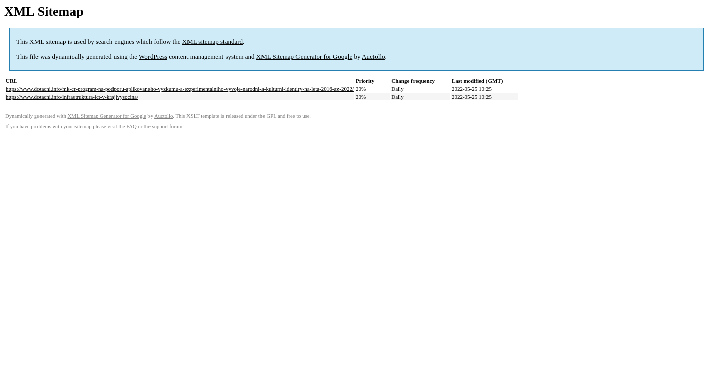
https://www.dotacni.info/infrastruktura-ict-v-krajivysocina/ (72, 97)
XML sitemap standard (212, 41)
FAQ (131, 126)
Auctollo (373, 56)
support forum (167, 126)
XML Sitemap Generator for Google (304, 56)
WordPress (153, 56)
